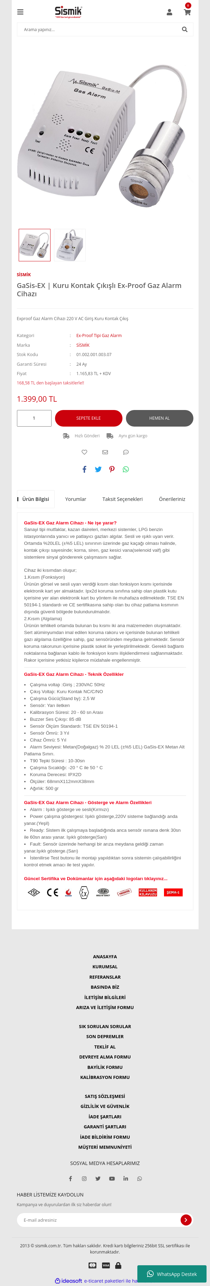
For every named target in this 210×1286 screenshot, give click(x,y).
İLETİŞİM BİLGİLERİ (105, 997)
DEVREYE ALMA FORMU (105, 1057)
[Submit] (186, 1220)
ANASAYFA (105, 956)
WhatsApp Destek (172, 1274)
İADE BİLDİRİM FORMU (105, 1137)
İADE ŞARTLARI (105, 1116)
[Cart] (187, 12)
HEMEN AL (159, 418)
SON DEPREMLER (105, 1036)
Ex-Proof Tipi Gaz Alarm (99, 335)
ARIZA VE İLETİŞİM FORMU (105, 1007)
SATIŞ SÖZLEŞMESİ (105, 1096)
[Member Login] (169, 12)
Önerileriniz (172, 499)
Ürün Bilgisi (35, 499)
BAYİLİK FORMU (105, 1067)
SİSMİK (24, 275)
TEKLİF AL (105, 1047)
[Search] (105, 29)
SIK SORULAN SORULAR (105, 1026)
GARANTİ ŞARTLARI (105, 1127)
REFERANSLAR (104, 977)
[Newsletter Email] (105, 1220)
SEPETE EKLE (88, 418)
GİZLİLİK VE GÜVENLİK (105, 1106)
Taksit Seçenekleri (122, 499)
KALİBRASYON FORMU (105, 1077)
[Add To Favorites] (84, 452)
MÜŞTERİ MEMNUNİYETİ (105, 1147)
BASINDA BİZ (105, 987)
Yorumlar (75, 499)
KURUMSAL (105, 966)
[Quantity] (34, 418)
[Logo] (68, 12)
